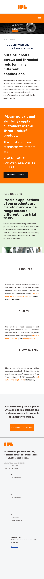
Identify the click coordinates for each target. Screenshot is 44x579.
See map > (14, 547)
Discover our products (15, 175)
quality (20, 339)
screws (35, 297)
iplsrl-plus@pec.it (16, 520)
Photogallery (30, 380)
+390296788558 (16, 477)
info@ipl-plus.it (16, 517)
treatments (17, 235)
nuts (7, 300)
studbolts (16, 300)
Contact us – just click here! (22, 428)
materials (25, 230)
